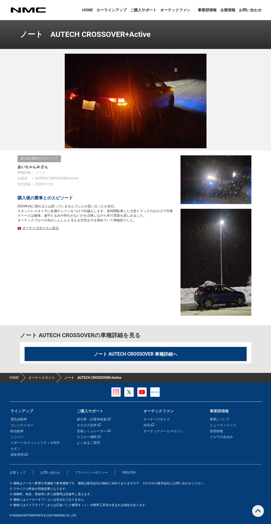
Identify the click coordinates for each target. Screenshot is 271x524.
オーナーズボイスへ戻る (40, 228)
